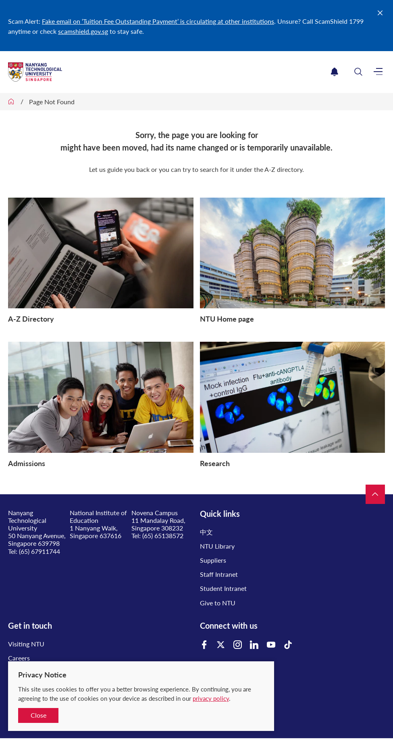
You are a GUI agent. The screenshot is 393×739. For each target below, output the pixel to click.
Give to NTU (217, 603)
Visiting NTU (26, 644)
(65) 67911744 (39, 551)
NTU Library (217, 546)
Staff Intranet (219, 574)
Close (38, 715)
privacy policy (211, 698)
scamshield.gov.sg (83, 31)
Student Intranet (223, 588)
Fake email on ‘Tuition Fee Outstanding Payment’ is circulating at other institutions (158, 21)
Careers (19, 658)
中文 (206, 532)
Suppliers (213, 560)
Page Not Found (52, 101)
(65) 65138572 (162, 535)
